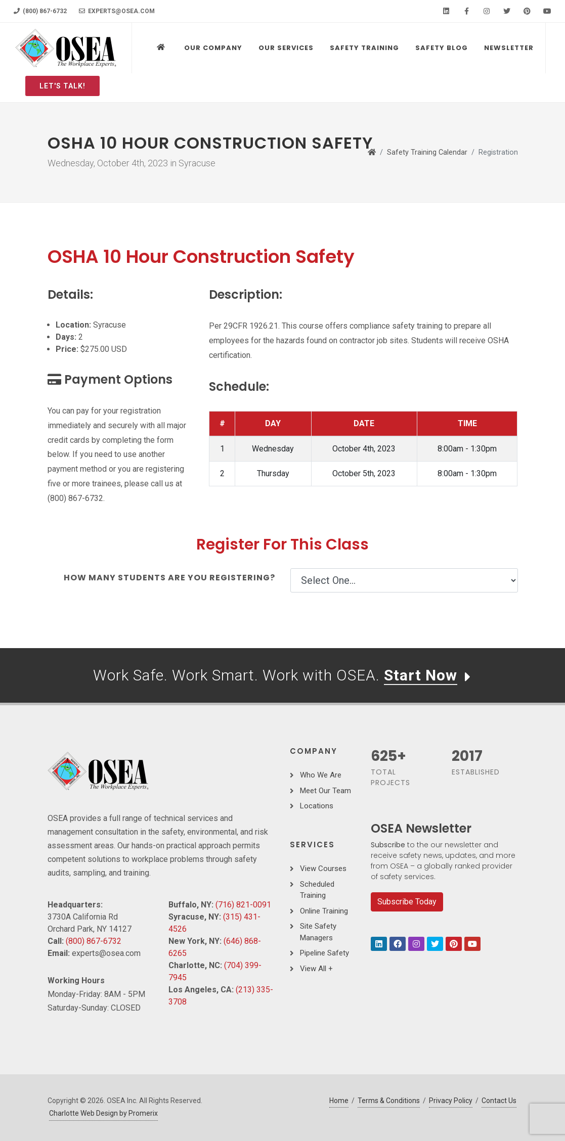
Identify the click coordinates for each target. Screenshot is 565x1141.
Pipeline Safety (324, 952)
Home (339, 1101)
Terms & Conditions (389, 1101)
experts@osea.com (117, 11)
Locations (316, 805)
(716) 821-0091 (243, 904)
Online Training (324, 911)
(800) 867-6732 (40, 11)
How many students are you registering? (169, 577)
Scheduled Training (317, 890)
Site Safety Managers (318, 932)
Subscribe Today (407, 901)
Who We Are (320, 775)
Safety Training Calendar (427, 152)
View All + (316, 968)
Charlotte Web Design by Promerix (103, 1113)
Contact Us (499, 1101)
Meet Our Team (325, 790)
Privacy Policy (450, 1101)
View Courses (323, 868)
